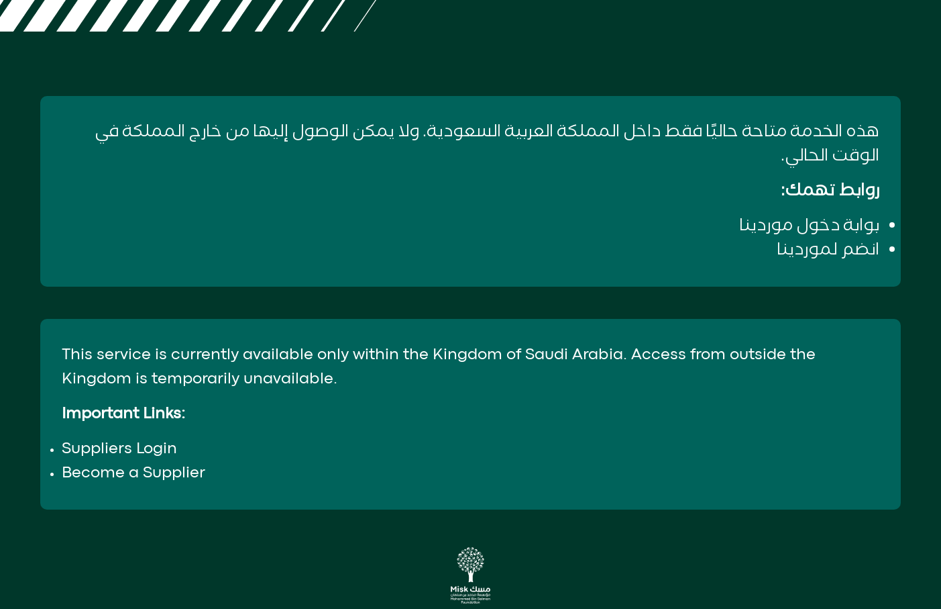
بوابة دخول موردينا (809, 226)
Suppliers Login (119, 449)
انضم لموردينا (828, 250)
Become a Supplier (133, 473)
